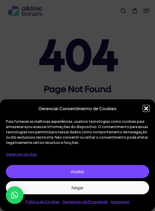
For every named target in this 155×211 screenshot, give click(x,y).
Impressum (120, 202)
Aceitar (78, 171)
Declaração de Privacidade (85, 202)
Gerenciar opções (21, 154)
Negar (78, 187)
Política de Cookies (43, 202)
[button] (146, 108)
